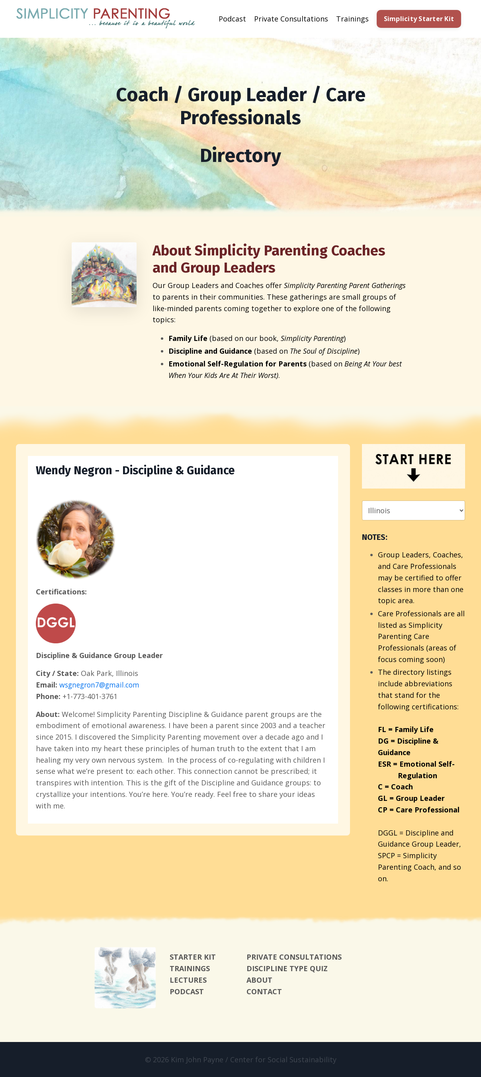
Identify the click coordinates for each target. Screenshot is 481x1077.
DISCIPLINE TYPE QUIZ (287, 968)
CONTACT (264, 991)
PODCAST (187, 991)
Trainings (352, 18)
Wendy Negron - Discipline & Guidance (141, 471)
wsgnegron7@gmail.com (101, 685)
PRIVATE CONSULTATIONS (294, 957)
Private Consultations (291, 18)
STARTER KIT (193, 957)
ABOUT (259, 980)
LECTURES (188, 980)
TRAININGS (190, 968)
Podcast (232, 18)
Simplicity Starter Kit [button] (419, 18)
